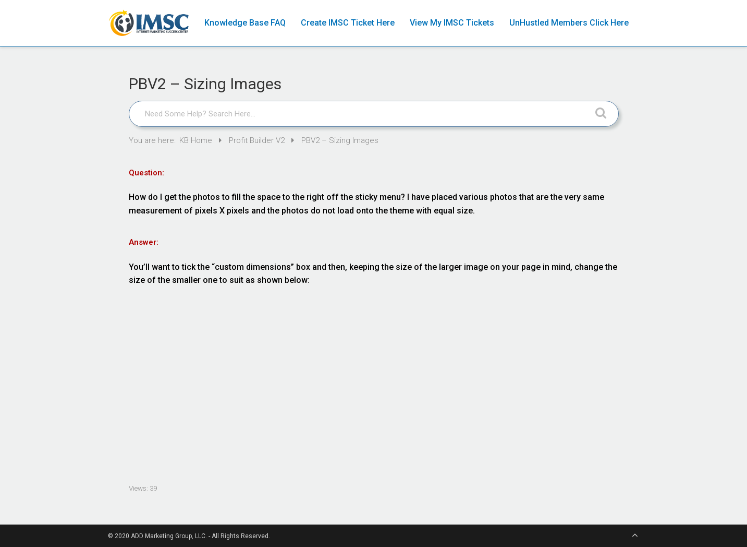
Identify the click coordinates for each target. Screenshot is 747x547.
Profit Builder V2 (258, 140)
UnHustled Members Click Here (569, 23)
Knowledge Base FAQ (245, 23)
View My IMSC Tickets (452, 23)
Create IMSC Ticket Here (348, 23)
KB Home (196, 140)
